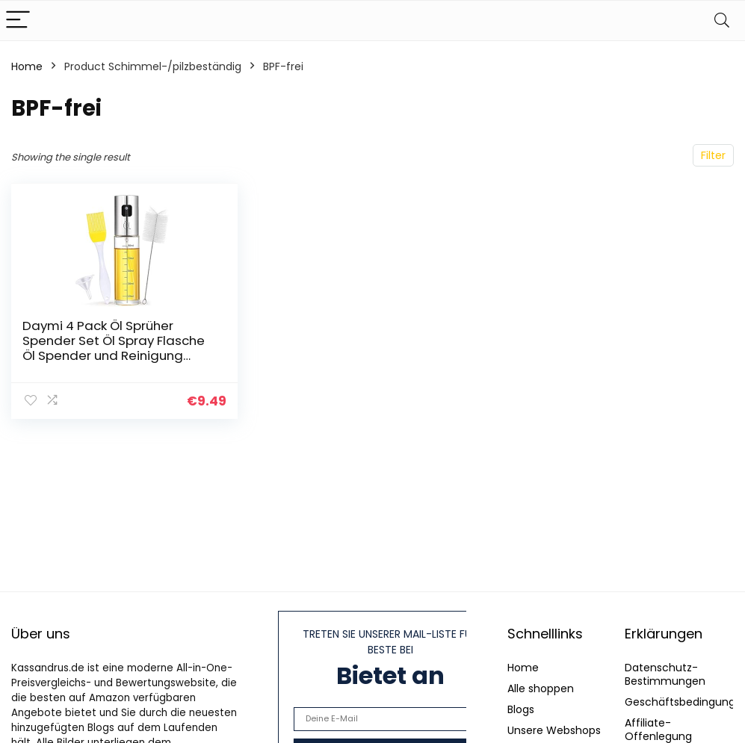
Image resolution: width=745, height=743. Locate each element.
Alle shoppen (540, 688)
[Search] (722, 20)
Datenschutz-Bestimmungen (665, 674)
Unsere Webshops (554, 730)
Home (27, 66)
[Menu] (18, 20)
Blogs (520, 709)
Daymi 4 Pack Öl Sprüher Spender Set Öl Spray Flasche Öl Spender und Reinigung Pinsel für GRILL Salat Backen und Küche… (113, 355)
